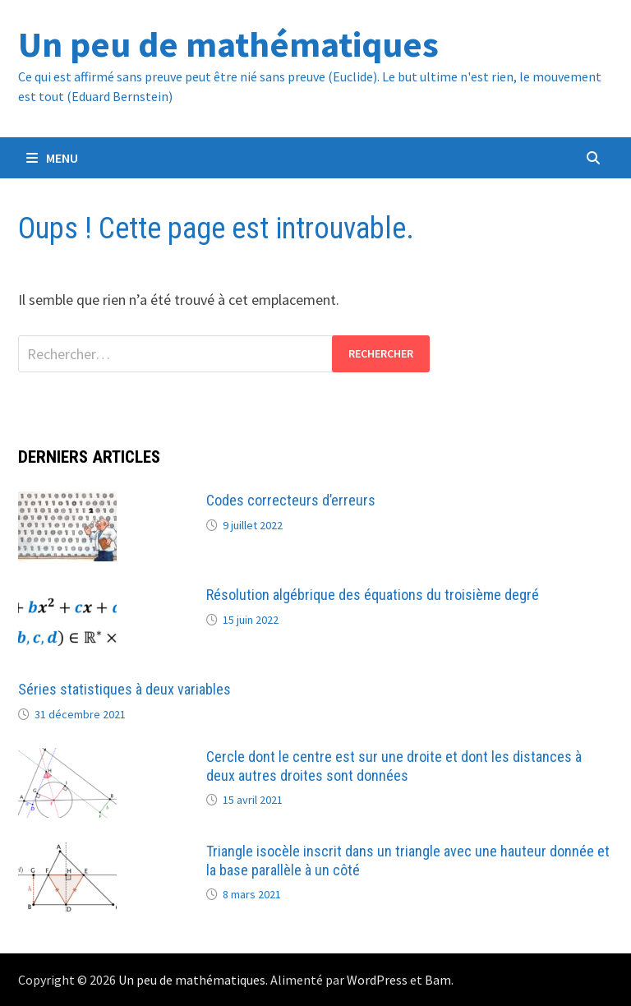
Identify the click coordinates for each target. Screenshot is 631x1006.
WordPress (377, 979)
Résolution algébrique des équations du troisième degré (372, 594)
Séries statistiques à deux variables (124, 689)
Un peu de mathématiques (228, 44)
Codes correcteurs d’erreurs (290, 500)
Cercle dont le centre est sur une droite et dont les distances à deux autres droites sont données (394, 766)
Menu (52, 158)
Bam (438, 979)
